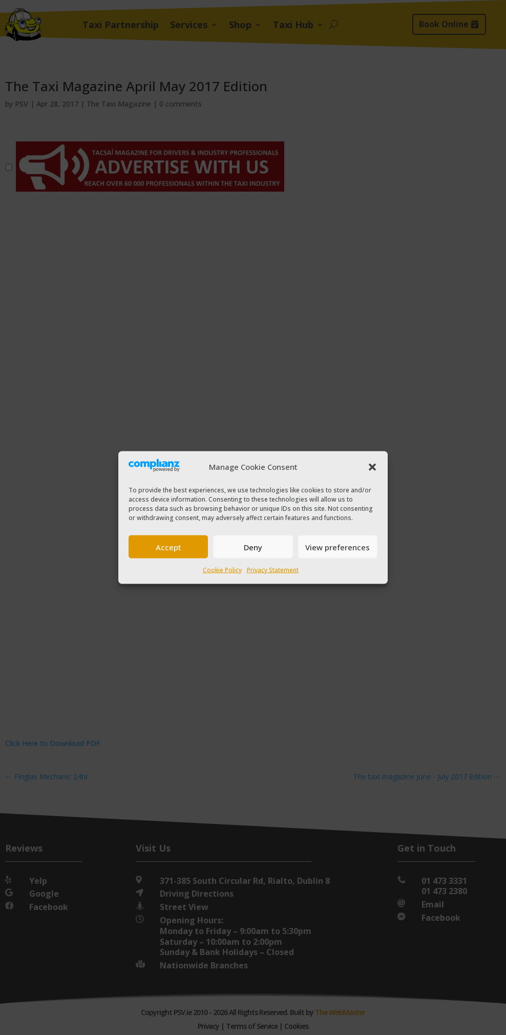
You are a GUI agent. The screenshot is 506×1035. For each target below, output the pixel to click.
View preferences (337, 547)
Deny (253, 547)
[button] (372, 467)
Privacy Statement (273, 570)
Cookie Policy (222, 570)
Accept (168, 547)
